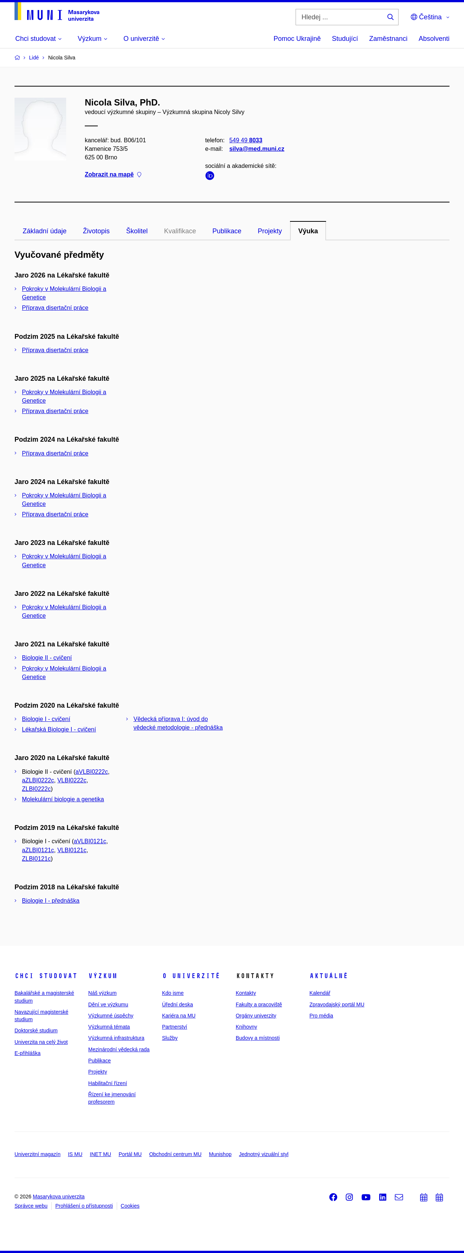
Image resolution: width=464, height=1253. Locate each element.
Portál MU (130, 1154)
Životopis (96, 231)
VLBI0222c (71, 780)
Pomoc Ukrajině (297, 38)
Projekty (270, 231)
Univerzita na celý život (41, 1042)
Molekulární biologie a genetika (63, 799)
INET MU (100, 1154)
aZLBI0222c (38, 780)
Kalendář (319, 993)
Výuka (308, 231)
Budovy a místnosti (258, 1038)
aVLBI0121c (90, 841)
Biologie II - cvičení (47, 658)
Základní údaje (45, 231)
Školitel (137, 231)
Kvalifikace (180, 231)
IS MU (75, 1154)
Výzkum (102, 976)
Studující (345, 38)
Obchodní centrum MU (175, 1154)
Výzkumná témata (109, 1027)
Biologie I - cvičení (46, 719)
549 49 (245, 140)
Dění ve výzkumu (108, 1004)
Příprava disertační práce (55, 308)
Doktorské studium (36, 1030)
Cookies (130, 1206)
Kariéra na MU (179, 1016)
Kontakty (246, 993)
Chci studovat (45, 976)
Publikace (226, 231)
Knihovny (246, 1027)
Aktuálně (328, 976)
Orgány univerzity (256, 1016)
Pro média (321, 1016)
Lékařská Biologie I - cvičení (59, 729)
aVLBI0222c (91, 772)
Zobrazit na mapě (113, 175)
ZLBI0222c (36, 789)
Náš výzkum (102, 993)
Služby (170, 1038)
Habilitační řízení (107, 1083)
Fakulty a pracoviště (259, 1004)
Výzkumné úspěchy (110, 1016)
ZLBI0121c (36, 859)
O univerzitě (191, 976)
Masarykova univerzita (58, 1197)
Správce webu (31, 1206)
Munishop (220, 1154)
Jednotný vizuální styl (264, 1154)
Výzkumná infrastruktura (116, 1038)
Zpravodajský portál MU (336, 1004)
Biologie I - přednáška (51, 900)
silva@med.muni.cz (256, 149)
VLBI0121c (71, 850)
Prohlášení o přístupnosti (84, 1206)
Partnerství (174, 1027)
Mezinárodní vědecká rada (118, 1049)
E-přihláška (27, 1053)
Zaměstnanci (388, 38)
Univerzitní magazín (37, 1154)
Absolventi (434, 38)
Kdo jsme (173, 993)
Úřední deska (177, 1004)
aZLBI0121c (38, 850)
